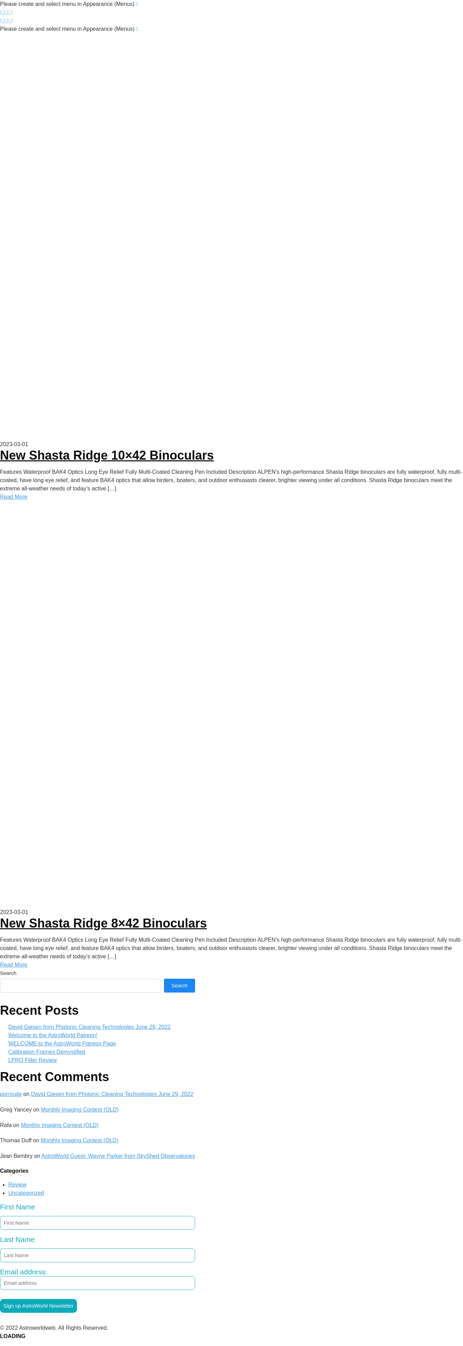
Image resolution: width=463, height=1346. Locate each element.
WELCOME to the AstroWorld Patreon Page (62, 1044)
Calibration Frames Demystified (46, 1052)
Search (8, 973)
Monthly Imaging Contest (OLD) (80, 1110)
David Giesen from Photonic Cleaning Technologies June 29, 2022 (89, 1027)
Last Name (17, 1239)
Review (17, 1185)
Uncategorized (26, 1193)
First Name (17, 1207)
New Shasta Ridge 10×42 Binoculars (107, 455)
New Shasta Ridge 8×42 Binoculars (103, 923)
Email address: (97, 1279)
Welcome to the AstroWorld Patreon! (52, 1035)
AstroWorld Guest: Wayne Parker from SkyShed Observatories (118, 1156)
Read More (13, 497)
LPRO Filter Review (32, 1060)
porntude (11, 1094)
